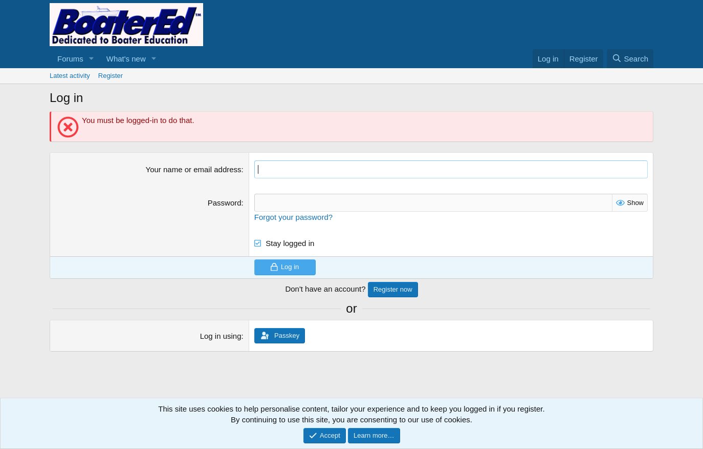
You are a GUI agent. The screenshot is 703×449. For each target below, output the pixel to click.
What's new (126, 58)
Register (110, 75)
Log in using (220, 336)
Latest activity (70, 75)
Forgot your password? (293, 217)
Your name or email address (193, 169)
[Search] (630, 58)
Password (224, 202)
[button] (91, 58)
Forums (70, 58)
